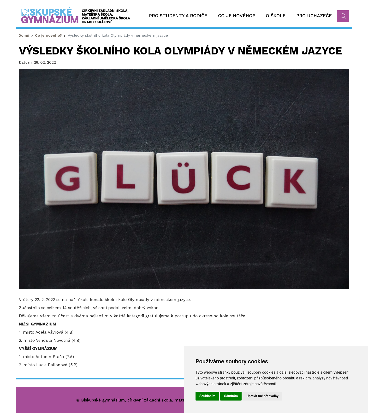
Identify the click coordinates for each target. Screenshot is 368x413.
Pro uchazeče (314, 15)
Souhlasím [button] (207, 396)
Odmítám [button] (231, 396)
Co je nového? (236, 15)
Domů (23, 35)
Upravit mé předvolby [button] (262, 396)
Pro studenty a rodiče (178, 15)
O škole (275, 15)
